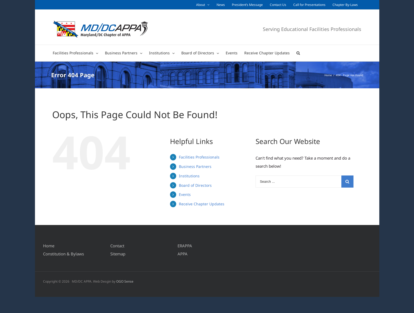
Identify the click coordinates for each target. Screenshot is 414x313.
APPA (182, 253)
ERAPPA (185, 245)
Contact (117, 245)
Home (48, 245)
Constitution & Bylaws (63, 253)
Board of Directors (195, 185)
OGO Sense (124, 281)
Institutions (189, 175)
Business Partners (195, 166)
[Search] (298, 53)
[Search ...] (298, 181)
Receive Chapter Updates (201, 203)
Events (185, 194)
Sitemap (117, 253)
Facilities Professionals (199, 157)
